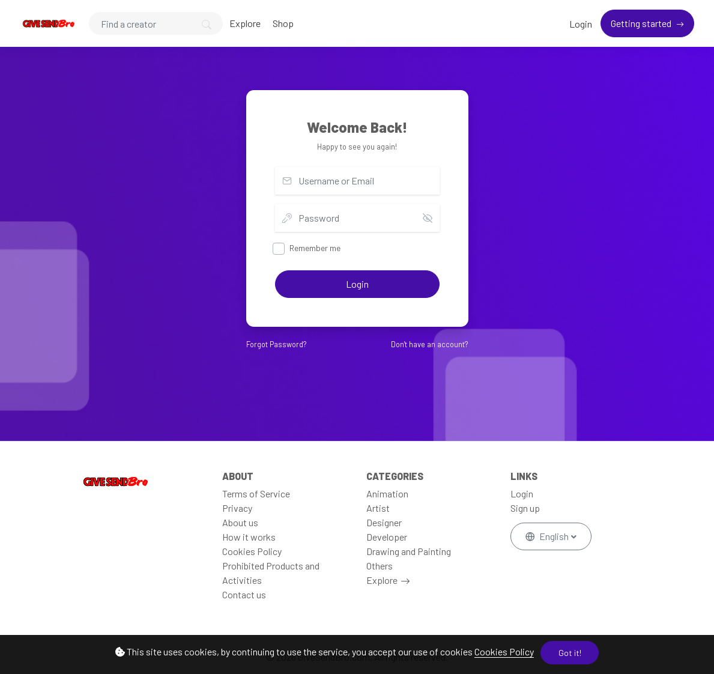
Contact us (244, 594)
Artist (378, 508)
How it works (249, 536)
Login (580, 23)
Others (379, 565)
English (547, 536)
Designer (384, 522)
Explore (245, 23)
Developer (386, 536)
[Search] (155, 23)
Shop (283, 23)
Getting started (642, 23)
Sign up (525, 508)
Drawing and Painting (408, 551)
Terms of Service (256, 493)
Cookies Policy (504, 651)
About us (240, 522)
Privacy (237, 508)
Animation (387, 493)
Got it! (569, 653)
